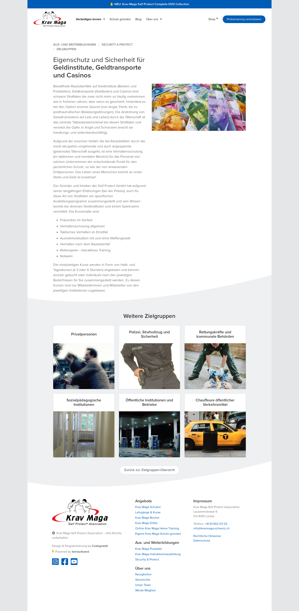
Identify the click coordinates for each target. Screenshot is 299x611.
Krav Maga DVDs (146, 523)
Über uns (152, 19)
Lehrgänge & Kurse (148, 512)
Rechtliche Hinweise (207, 536)
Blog (138, 19)
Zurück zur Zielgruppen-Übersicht (149, 470)
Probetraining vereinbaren (244, 19)
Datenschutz (201, 541)
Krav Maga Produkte (148, 549)
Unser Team (143, 585)
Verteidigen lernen (88, 19)
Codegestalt (100, 546)
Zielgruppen (66, 49)
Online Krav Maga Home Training (157, 528)
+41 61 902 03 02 (216, 524)
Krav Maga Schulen (148, 507)
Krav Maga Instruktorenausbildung (158, 554)
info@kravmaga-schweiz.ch (211, 528)
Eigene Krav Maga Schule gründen (158, 534)
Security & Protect (117, 45)
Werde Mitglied (145, 590)
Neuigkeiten (143, 574)
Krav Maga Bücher (147, 518)
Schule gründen (120, 19)
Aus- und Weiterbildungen (74, 45)
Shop (211, 19)
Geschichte (142, 580)
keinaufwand (80, 552)
